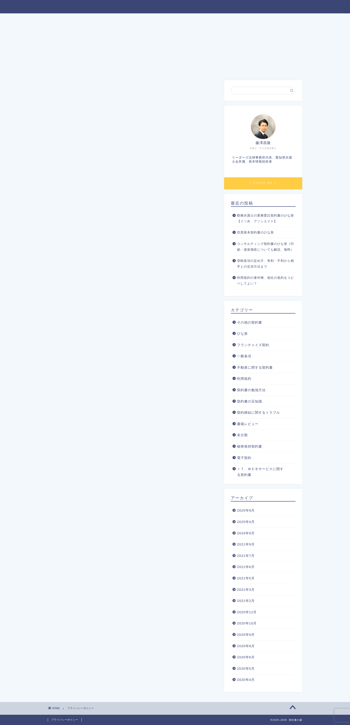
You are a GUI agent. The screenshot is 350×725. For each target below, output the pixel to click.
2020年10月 (247, 623)
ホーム (94, 19)
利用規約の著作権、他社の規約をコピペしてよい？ (265, 280)
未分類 (242, 435)
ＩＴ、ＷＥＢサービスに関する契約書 (260, 472)
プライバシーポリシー (64, 719)
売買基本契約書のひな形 (255, 232)
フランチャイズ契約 (253, 345)
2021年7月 (246, 556)
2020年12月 (247, 612)
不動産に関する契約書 (255, 367)
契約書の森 (175, 6)
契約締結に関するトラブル (258, 412)
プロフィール (148, 19)
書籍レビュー (247, 424)
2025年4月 (246, 522)
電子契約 (244, 458)
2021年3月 (246, 589)
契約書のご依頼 (202, 19)
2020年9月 (246, 634)
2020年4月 (246, 680)
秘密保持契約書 (249, 446)
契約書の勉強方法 (251, 390)
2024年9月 (246, 533)
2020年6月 (246, 657)
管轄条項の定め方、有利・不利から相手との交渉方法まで (265, 263)
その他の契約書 (249, 322)
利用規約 (244, 378)
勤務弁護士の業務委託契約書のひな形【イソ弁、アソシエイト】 (265, 218)
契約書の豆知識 (249, 401)
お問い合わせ (256, 19)
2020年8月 (246, 646)
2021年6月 (246, 567)
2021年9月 (246, 544)
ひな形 (242, 333)
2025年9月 (246, 510)
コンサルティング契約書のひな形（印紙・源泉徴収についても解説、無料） (265, 246)
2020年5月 (246, 668)
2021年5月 (246, 578)
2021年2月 (246, 601)
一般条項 (244, 356)
